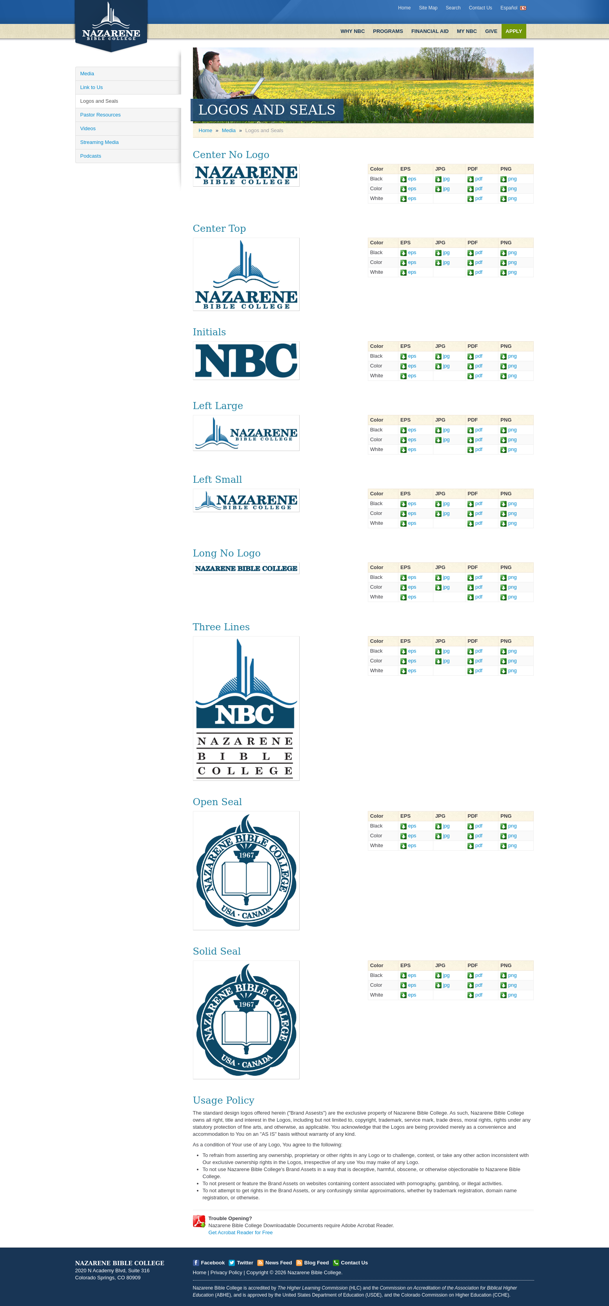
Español (508, 8)
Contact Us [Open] (354, 1263)
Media (229, 130)
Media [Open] (87, 73)
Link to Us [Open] (91, 87)
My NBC (467, 31)
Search (453, 8)
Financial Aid (430, 31)
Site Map (428, 8)
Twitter (245, 1263)
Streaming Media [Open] (99, 142)
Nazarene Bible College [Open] (314, 1272)
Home (404, 8)
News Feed (278, 1263)
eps (408, 179)
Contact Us (480, 8)
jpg (442, 179)
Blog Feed (316, 1263)
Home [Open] (206, 130)
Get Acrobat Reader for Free (241, 1232)
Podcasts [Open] (90, 156)
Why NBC (352, 31)
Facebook (213, 1263)
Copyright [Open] (257, 1272)
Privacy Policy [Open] (226, 1272)
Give (491, 31)
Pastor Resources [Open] (100, 115)
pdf (474, 179)
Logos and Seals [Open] (99, 101)
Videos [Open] (88, 128)
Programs (388, 31)
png (508, 179)
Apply (513, 31)
